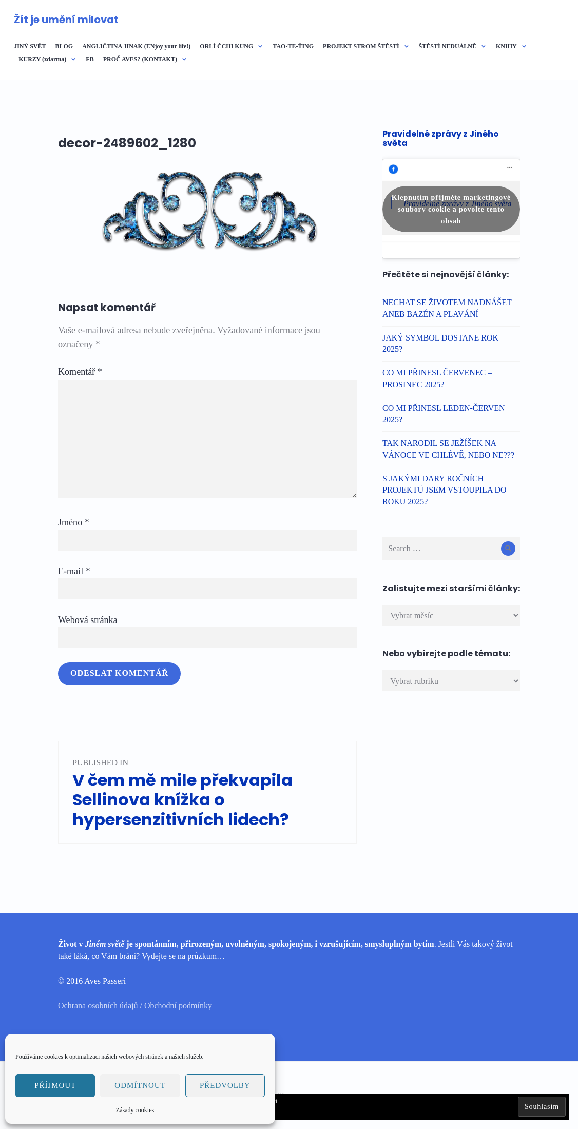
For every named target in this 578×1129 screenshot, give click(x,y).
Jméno (73, 522)
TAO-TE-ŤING (293, 46)
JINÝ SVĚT (30, 46)
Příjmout (55, 1085)
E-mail (74, 571)
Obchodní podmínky (178, 1005)
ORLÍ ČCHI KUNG (226, 46)
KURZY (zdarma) (42, 59)
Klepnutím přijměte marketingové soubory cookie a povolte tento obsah (451, 208)
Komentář (80, 372)
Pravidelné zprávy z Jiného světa (440, 138)
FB (89, 59)
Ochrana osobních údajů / (101, 1005)
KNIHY (506, 46)
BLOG (64, 46)
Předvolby (225, 1085)
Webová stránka (88, 620)
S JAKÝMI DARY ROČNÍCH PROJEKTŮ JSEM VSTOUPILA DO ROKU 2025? (444, 490)
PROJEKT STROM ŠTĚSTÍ (361, 46)
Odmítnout (139, 1085)
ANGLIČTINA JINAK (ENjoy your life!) (136, 46)
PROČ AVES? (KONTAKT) (140, 59)
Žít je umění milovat (66, 19)
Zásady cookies (135, 1110)
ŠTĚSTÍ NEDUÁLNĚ (447, 46)
